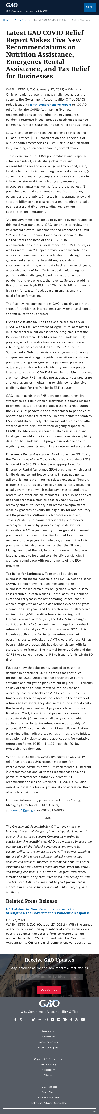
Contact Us (48, 1037)
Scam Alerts (48, 1092)
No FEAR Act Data (48, 1097)
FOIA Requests (48, 1087)
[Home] (45, 11)
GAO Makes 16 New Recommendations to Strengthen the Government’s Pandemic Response (48, 911)
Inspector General (48, 1042)
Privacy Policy (48, 1064)
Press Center (49, 1031)
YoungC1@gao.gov (23, 810)
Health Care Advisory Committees (48, 1103)
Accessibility (49, 1070)
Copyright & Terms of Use (48, 1059)
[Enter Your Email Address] (49, 977)
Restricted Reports (48, 1047)
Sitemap (48, 1075)
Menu (90, 7)
